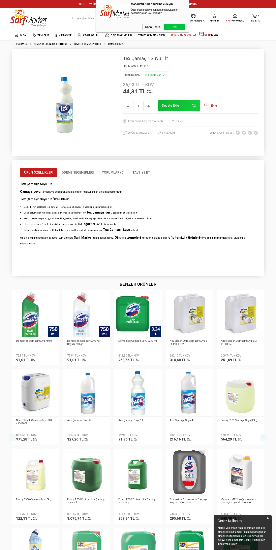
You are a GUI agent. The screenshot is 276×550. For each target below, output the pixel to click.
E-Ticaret (126, 545)
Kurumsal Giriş (20, 456)
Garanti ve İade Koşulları (69, 456)
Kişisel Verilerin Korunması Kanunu (70, 429)
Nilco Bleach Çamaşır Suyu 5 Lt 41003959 (188, 342)
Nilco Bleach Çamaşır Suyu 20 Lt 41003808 (239, 342)
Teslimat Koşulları (65, 438)
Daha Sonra (152, 27)
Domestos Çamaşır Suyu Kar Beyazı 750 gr (32, 342)
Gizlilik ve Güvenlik (65, 462)
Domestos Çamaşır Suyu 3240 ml (86, 340)
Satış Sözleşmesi (64, 450)
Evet (174, 27)
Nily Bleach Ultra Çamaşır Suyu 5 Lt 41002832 (137, 342)
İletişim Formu (20, 450)
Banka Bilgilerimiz (22, 444)
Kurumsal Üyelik (21, 426)
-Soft (117, 545)
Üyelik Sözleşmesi (65, 444)
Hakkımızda (19, 432)
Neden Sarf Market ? (23, 438)
